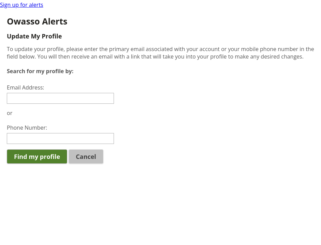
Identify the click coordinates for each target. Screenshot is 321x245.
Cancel (86, 156)
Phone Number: (27, 127)
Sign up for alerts (21, 5)
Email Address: (25, 87)
